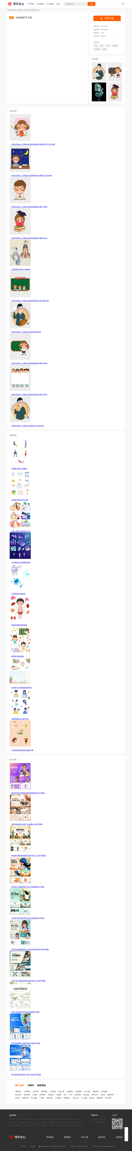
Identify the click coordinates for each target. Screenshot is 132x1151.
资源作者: (96, 36)
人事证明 (35, 1091)
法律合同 (43, 1122)
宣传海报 (42, 1095)
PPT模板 (31, 4)
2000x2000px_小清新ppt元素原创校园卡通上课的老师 (30, 301)
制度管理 (25, 1098)
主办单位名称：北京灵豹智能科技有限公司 (103, 1146)
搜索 (91, 4)
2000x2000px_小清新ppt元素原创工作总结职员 (27, 426)
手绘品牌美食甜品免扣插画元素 (22, 750)
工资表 (41, 1098)
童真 (104, 49)
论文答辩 (56, 1119)
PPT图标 (74, 1125)
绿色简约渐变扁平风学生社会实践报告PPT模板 (27, 918)
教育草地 (97, 49)
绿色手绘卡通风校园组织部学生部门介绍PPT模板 (28, 981)
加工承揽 (87, 1091)
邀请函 (59, 1095)
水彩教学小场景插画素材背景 (21, 688)
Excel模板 (50, 4)
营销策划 (71, 1119)
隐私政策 (32, 1146)
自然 (107, 45)
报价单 (91, 1098)
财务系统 (86, 1095)
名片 (65, 1095)
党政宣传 (64, 1119)
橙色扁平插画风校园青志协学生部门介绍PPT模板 (28, 855)
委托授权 (104, 1091)
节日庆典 (79, 1119)
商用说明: (96, 29)
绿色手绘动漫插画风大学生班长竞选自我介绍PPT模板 (30, 949)
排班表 (17, 1098)
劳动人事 (61, 1091)
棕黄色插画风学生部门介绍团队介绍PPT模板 (27, 824)
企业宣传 (41, 1119)
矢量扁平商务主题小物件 (20, 500)
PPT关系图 (12, 1122)
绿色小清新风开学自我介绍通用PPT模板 (25, 1012)
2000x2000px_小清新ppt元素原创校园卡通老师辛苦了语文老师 (33, 144)
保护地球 (115, 45)
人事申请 (27, 1091)
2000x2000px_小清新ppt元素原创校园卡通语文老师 (29, 363)
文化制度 (53, 1091)
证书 (70, 1095)
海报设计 (60, 1125)
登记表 (102, 1095)
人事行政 (36, 1122)
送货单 (38, 1125)
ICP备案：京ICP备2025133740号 (79, 1146)
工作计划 (75, 1098)
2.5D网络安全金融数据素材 (20, 562)
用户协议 (23, 1146)
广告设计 (52, 1125)
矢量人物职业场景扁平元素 (20, 531)
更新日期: (96, 26)
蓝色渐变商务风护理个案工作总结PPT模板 (26, 1074)
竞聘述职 (27, 1119)
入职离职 (58, 1098)
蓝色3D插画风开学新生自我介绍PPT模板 (25, 1043)
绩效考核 (44, 1091)
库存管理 (108, 1098)
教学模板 (49, 1119)
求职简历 (28, 1122)
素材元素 (67, 1125)
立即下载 (107, 18)
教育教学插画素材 (17, 656)
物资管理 (110, 1095)
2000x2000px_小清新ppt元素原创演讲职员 (26, 332)
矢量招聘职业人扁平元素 (20, 719)
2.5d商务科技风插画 (18, 594)
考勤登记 (18, 1091)
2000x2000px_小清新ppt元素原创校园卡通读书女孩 (29, 238)
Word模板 (40, 4)
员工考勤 (34, 1098)
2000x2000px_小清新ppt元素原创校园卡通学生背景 (29, 394)
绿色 (96, 45)
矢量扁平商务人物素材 (19, 469)
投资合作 (18, 1095)
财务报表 (78, 1095)
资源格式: (96, 32)
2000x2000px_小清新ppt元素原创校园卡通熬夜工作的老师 (31, 175)
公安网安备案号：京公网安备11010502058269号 (53, 1146)
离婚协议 (96, 1091)
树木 (101, 45)
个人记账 (84, 1098)
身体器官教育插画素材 (19, 625)
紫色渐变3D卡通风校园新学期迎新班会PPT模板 (28, 793)
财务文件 (95, 1095)
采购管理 (100, 1098)
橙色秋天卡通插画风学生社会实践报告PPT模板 (27, 887)
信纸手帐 (27, 1095)
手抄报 (34, 1095)
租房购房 (70, 1091)
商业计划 (34, 1119)
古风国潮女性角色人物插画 (20, 269)
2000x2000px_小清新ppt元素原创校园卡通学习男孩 (29, 207)
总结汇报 (19, 1119)
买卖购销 (78, 1091)
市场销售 (45, 1125)
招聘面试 (67, 1098)
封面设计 (51, 1095)
